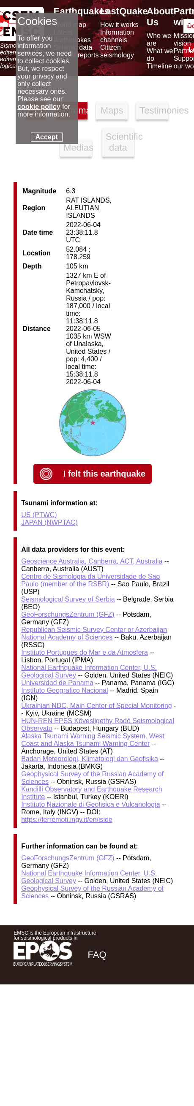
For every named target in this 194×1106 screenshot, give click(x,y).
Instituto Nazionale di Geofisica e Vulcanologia (90, 804)
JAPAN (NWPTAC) (49, 522)
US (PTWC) (39, 514)
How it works (119, 24)
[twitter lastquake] (122, 1014)
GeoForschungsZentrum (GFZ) (68, 614)
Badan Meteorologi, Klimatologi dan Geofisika (89, 758)
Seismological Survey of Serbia (68, 599)
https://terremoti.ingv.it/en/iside (66, 819)
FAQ (96, 954)
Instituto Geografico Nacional (64, 690)
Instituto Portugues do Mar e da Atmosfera (84, 652)
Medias (77, 147)
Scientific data (120, 142)
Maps (112, 110)
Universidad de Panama (57, 682)
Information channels (117, 36)
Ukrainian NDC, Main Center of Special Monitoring (96, 705)
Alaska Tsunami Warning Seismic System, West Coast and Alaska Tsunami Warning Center (92, 739)
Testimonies (153, 110)
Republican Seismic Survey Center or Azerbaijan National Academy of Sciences (94, 633)
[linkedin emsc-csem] (145, 1014)
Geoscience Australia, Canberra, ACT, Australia (91, 561)
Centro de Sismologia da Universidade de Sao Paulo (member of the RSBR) (90, 580)
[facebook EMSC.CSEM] (99, 1014)
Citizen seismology (117, 51)
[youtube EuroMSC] (168, 1014)
